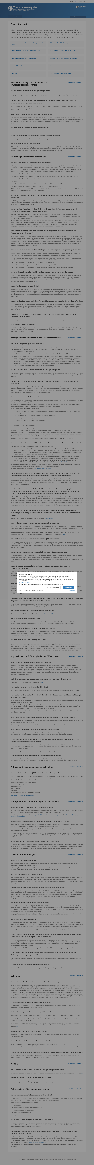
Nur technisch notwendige (53, 587)
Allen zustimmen (68, 587)
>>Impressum (72, 590)
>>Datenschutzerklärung (24, 582)
